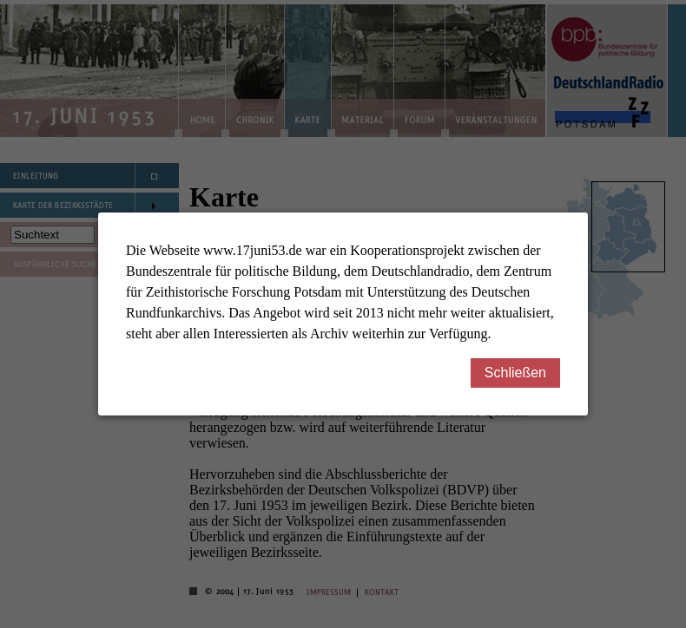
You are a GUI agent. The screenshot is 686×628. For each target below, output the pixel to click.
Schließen (522, 372)
